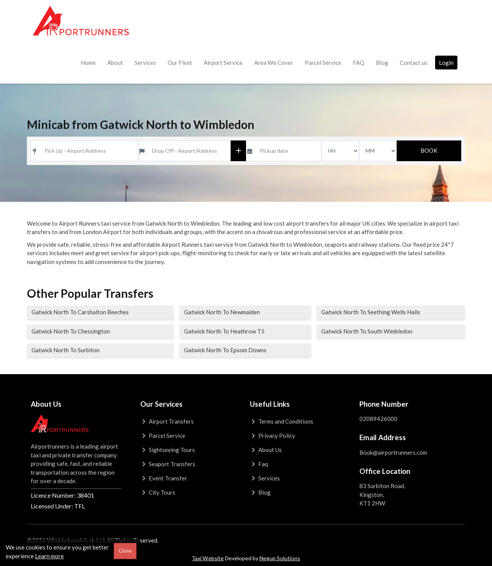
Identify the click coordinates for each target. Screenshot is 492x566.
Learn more (49, 556)
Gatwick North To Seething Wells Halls (370, 312)
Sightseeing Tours (167, 449)
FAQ (358, 62)
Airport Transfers (167, 421)
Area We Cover (273, 62)
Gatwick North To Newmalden (222, 312)
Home (88, 62)
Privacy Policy (272, 435)
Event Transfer (163, 478)
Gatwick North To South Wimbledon (366, 331)
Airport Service (223, 62)
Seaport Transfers (167, 463)
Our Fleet (180, 62)
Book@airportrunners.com (393, 452)
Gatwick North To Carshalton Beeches (80, 312)
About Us (266, 449)
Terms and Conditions (281, 421)
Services (145, 62)
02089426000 (378, 418)
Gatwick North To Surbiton (66, 350)
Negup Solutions (279, 558)
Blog (382, 62)
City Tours (157, 492)
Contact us (413, 62)
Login (446, 62)
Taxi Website (208, 558)
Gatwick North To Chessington (71, 331)
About (115, 62)
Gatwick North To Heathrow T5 (224, 331)
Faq (259, 463)
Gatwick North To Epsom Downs (225, 350)
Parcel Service (323, 62)
